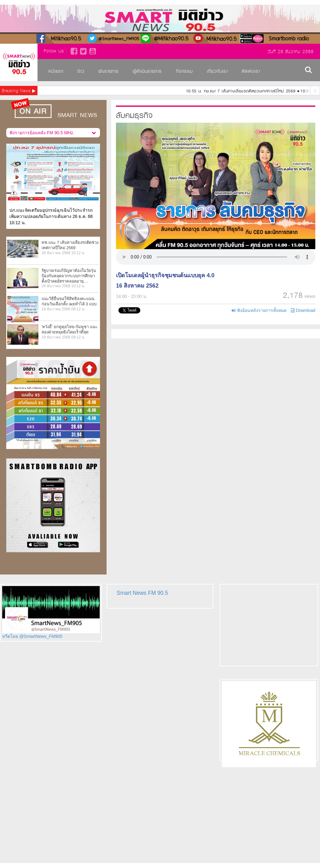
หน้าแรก (55, 71)
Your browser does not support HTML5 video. (215, 257)
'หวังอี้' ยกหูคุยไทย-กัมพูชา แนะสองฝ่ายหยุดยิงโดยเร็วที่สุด (70, 329)
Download (303, 310)
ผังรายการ (108, 71)
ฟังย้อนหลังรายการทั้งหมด (259, 310)
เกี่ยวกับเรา (217, 71)
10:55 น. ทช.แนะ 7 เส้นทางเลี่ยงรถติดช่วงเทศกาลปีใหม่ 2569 (242, 91)
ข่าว (81, 71)
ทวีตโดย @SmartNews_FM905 (32, 636)
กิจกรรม (184, 71)
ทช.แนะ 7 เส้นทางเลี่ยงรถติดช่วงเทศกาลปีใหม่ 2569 (70, 245)
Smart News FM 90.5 (142, 593)
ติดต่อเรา (251, 71)
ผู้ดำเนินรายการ (147, 71)
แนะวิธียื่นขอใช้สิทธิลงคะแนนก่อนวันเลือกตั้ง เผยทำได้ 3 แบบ (69, 301)
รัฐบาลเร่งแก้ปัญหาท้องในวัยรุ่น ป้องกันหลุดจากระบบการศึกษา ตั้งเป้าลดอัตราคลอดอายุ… (69, 276)
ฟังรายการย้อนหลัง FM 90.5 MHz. (52, 131)
